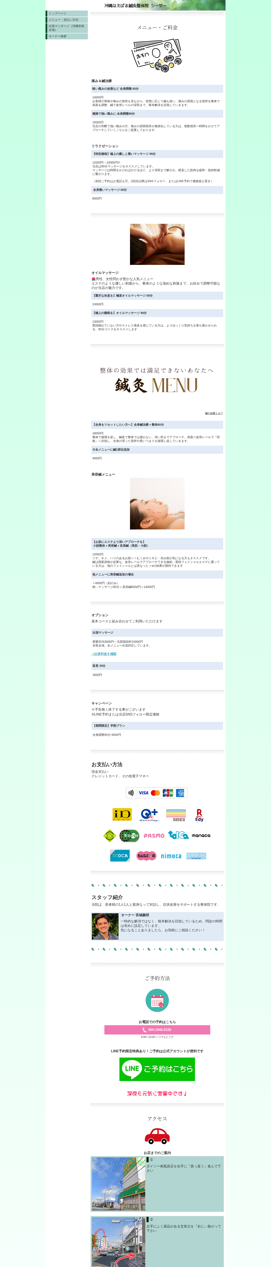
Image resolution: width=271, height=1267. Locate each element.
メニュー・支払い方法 (63, 19)
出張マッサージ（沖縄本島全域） (66, 28)
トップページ (57, 13)
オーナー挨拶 (57, 36)
